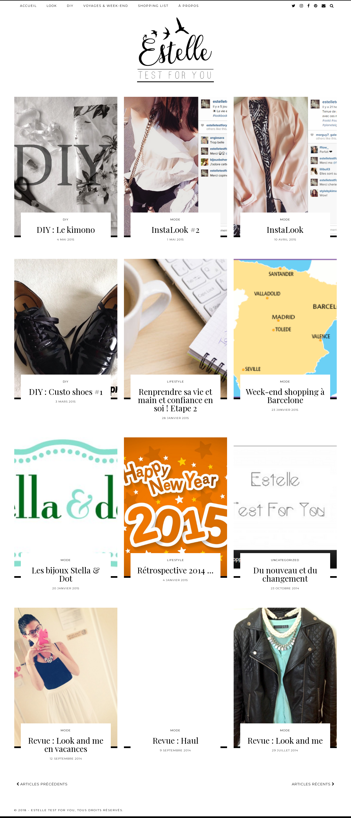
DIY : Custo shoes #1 (66, 391)
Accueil (28, 6)
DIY (70, 6)
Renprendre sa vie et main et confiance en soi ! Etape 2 (175, 400)
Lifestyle (175, 381)
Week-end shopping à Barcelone (285, 395)
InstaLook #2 (175, 229)
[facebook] (308, 6)
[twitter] (294, 6)
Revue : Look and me (285, 740)
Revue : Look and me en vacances (65, 744)
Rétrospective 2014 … (175, 570)
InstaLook (285, 229)
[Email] (324, 6)
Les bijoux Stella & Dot (66, 574)
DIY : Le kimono (65, 229)
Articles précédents (42, 784)
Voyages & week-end (105, 6)
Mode (175, 219)
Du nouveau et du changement (285, 574)
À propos (189, 6)
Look (52, 6)
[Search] (332, 6)
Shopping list (153, 6)
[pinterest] (316, 6)
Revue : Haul (175, 740)
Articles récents (313, 784)
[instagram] (302, 6)
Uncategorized (285, 560)
